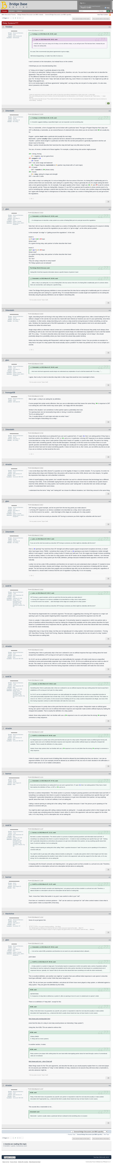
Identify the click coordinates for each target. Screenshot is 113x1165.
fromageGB (10, 392)
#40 (110, 1085)
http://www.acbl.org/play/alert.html (39, 1019)
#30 (110, 532)
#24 (110, 310)
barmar (8, 774)
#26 (110, 392)
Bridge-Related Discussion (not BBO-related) (30, 14)
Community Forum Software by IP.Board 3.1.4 (98, 1161)
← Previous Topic (71, 1134)
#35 (110, 773)
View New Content (102, 14)
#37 (110, 877)
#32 (110, 646)
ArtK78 (8, 586)
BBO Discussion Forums (9, 14)
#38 (110, 914)
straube (8, 464)
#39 (110, 940)
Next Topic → (107, 1134)
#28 (110, 464)
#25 (110, 360)
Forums (4, 11)
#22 (110, 111)
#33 (110, 677)
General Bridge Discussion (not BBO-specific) (58, 14)
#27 (110, 429)
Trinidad (8, 27)
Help (107, 8)
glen (7, 209)
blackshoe (9, 914)
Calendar (19, 11)
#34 (110, 728)
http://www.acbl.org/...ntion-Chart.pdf (40, 1061)
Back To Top (6, 1161)
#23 (110, 209)
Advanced (111, 11)
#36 (110, 825)
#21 (110, 27)
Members (12, 11)
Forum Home (13, 1161)
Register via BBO (86, 7)
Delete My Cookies (23, 1161)
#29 (110, 501)
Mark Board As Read (34, 1161)
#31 (110, 586)
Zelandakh (9, 111)
